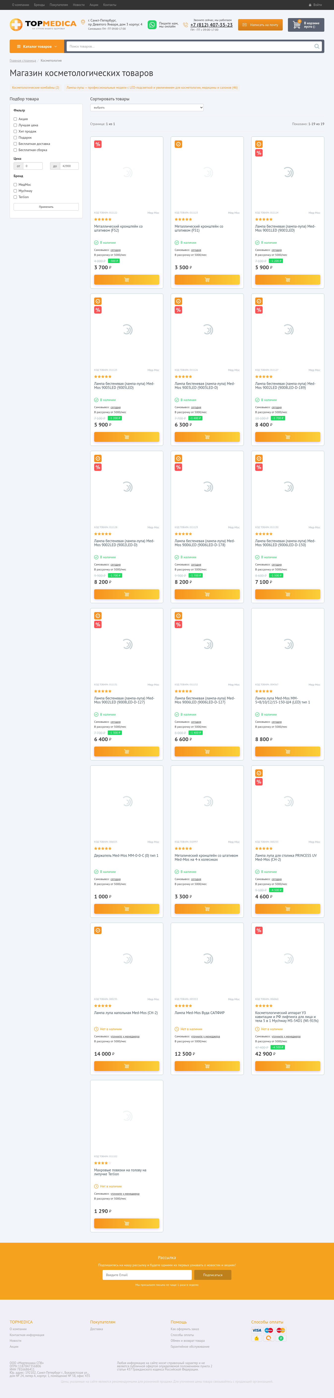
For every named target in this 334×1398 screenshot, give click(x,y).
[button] (20, 5)
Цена (17, 158)
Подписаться (213, 1275)
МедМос (22, 184)
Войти (315, 5)
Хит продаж (25, 131)
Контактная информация (27, 1335)
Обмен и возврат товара (188, 1341)
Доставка (96, 1329)
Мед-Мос (153, 213)
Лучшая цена (26, 125)
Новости (15, 1341)
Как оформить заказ (185, 1329)
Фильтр (19, 110)
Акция (21, 119)
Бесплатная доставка (32, 143)
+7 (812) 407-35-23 (212, 25)
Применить (46, 207)
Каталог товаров (36, 46)
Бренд (18, 176)
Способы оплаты (182, 1335)
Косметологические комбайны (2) (35, 87)
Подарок (23, 137)
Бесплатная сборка (30, 150)
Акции (14, 1346)
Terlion (21, 197)
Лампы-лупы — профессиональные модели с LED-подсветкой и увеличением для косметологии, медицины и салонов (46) (152, 87)
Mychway (23, 190)
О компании (18, 1329)
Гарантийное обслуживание (190, 1346)
